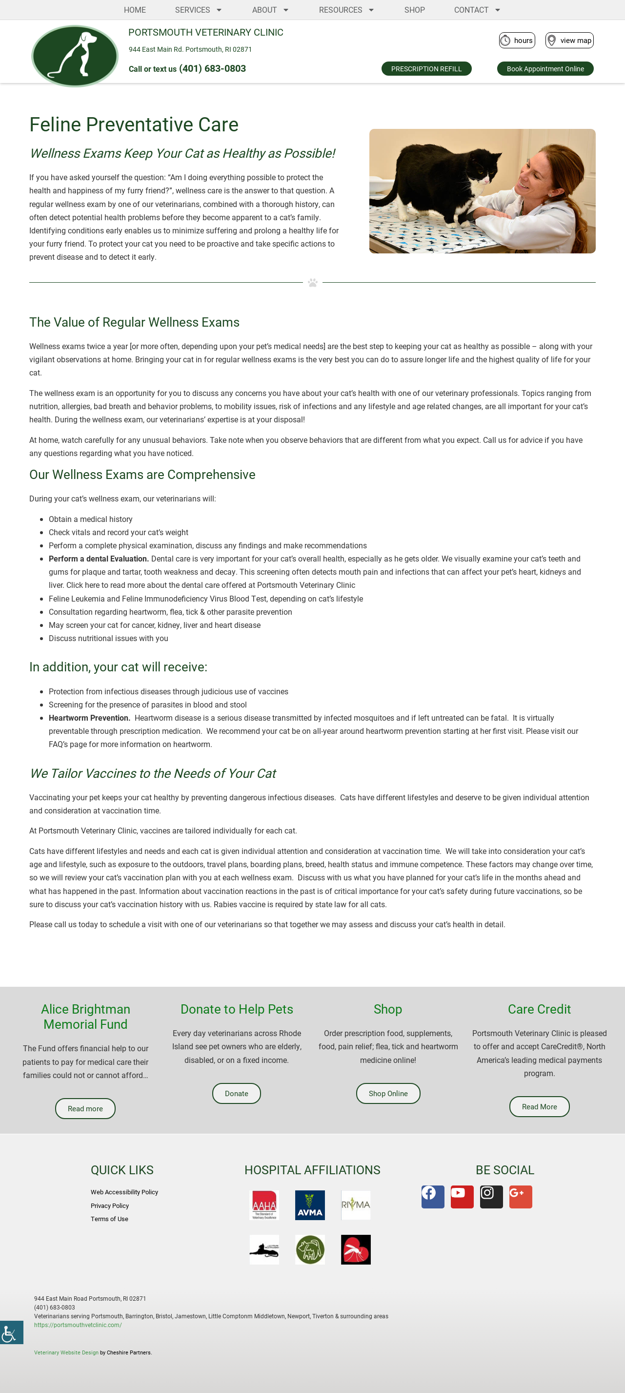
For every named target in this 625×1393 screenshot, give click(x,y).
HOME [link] (135, 9)
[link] (11, 1332)
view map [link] (576, 40)
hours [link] (523, 40)
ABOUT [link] (271, 10)
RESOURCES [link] (347, 10)
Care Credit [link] (539, 1008)
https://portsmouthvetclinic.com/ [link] (78, 1325)
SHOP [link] (414, 9)
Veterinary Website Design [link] (66, 1352)
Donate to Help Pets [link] (237, 1008)
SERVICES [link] (199, 10)
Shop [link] (388, 1008)
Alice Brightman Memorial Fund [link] (85, 1016)
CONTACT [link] (478, 10)
